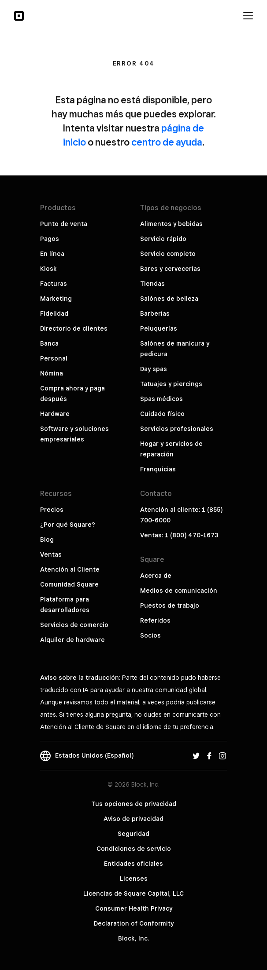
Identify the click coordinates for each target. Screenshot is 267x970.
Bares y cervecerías (170, 268)
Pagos (49, 238)
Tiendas (152, 283)
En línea (52, 253)
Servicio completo (168, 253)
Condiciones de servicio (133, 848)
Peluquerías (158, 328)
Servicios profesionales (176, 428)
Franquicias (158, 469)
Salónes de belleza (169, 298)
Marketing (56, 298)
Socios (150, 635)
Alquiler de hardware (72, 639)
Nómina (51, 373)
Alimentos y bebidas (171, 223)
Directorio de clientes (74, 328)
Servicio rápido (163, 238)
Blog (47, 539)
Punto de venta (63, 223)
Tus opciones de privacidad (133, 803)
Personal (53, 358)
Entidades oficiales (133, 863)
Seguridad (133, 833)
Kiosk (48, 268)
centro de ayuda (166, 142)
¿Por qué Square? (67, 524)
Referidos (155, 620)
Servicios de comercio (74, 624)
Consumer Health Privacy (133, 908)
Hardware (55, 413)
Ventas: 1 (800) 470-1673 (179, 535)
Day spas (153, 368)
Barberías (155, 313)
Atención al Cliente (70, 569)
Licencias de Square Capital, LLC (133, 893)
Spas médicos (161, 398)
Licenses (134, 878)
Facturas (53, 283)
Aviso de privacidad (133, 818)
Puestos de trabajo (169, 605)
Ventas (51, 554)
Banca (49, 343)
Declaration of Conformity (134, 923)
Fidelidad (54, 313)
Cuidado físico (162, 413)
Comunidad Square (69, 584)
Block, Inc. (133, 938)
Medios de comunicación (178, 590)
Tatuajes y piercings (171, 383)
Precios (51, 509)
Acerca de (155, 575)
